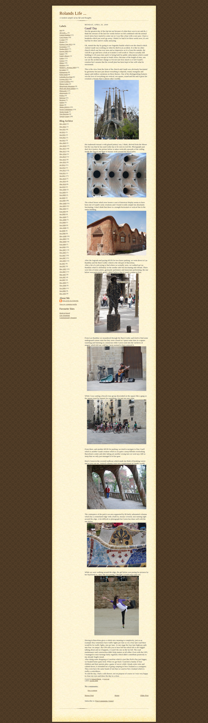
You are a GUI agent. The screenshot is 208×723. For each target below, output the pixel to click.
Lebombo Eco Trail (65, 77)
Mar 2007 (62, 274)
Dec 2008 (62, 217)
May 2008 (62, 236)
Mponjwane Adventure (67, 86)
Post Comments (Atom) (104, 701)
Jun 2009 (62, 200)
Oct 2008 (62, 222)
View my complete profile (68, 304)
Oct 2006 (62, 288)
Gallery (62, 58)
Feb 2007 (62, 277)
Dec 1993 (62, 293)
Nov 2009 (62, 189)
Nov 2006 (62, 285)
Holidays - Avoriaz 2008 (67, 67)
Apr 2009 (62, 206)
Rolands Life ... (72, 13)
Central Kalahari (64, 35)
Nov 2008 (62, 220)
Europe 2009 (63, 51)
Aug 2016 (62, 146)
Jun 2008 (62, 233)
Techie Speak (63, 112)
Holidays (62, 65)
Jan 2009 (62, 214)
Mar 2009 (62, 209)
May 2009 (62, 203)
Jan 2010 (62, 187)
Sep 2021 (62, 129)
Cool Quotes (63, 37)
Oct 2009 (62, 192)
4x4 (60, 30)
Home (117, 695)
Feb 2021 (62, 137)
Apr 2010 (62, 181)
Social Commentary (66, 109)
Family (61, 54)
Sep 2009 (62, 195)
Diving (61, 42)
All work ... (63, 33)
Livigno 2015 (64, 79)
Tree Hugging (64, 114)
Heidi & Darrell (64, 313)
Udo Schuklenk (64, 315)
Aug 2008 (62, 228)
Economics (63, 47)
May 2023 (62, 124)
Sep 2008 (62, 225)
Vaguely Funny (64, 116)
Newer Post (89, 695)
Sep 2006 (62, 291)
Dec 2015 (62, 148)
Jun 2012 (62, 168)
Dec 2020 (62, 143)
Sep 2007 (62, 258)
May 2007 (62, 269)
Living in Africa (64, 81)
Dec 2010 (62, 179)
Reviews (62, 100)
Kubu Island (63, 74)
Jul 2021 (62, 132)
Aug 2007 (62, 261)
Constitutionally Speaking (68, 318)
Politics (62, 95)
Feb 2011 (62, 173)
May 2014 (62, 154)
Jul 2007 (62, 263)
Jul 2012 (62, 165)
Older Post (144, 695)
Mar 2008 (62, 241)
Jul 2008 (62, 231)
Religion (62, 98)
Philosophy (63, 91)
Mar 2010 (62, 184)
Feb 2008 (62, 244)
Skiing (61, 105)
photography (63, 93)
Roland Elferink (70, 301)
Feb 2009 (62, 211)
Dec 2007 (62, 250)
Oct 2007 (62, 255)
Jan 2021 (62, 140)
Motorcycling (64, 84)
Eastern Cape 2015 (65, 44)
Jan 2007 (62, 280)
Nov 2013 (62, 159)
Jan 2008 (62, 247)
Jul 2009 (62, 198)
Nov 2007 (62, 252)
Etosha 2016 (63, 49)
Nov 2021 (62, 127)
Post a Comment (92, 690)
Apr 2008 (62, 239)
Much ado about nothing (67, 88)
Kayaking (62, 70)
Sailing (61, 102)
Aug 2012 (62, 162)
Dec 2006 (62, 283)
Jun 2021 (62, 135)
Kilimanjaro (63, 72)
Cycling (62, 40)
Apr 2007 (62, 272)
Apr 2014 (62, 157)
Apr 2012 (62, 170)
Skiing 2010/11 (64, 107)
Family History (64, 56)
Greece (61, 61)
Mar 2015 (62, 151)
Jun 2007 (62, 266)
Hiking (61, 63)
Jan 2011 (62, 176)
